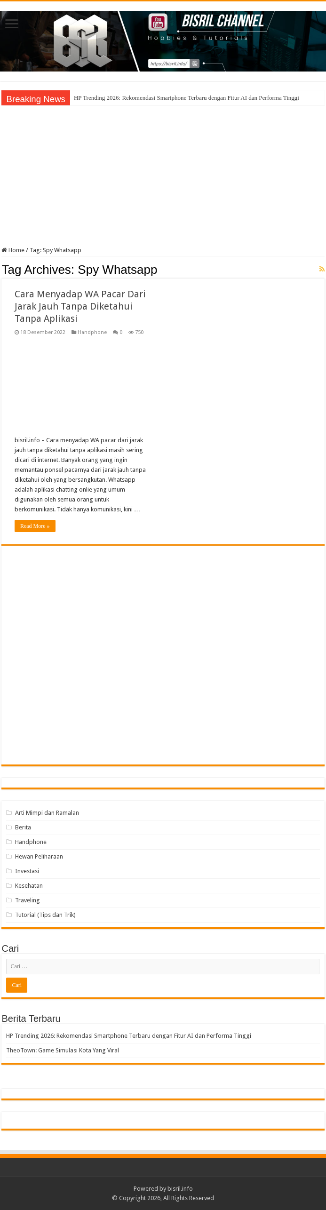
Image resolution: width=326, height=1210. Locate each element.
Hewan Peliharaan (39, 856)
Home (12, 250)
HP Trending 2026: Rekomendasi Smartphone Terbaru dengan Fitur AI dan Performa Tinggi (186, 97)
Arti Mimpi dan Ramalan (47, 812)
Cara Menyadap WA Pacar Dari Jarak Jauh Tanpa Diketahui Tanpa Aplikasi (80, 306)
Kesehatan (29, 885)
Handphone (92, 332)
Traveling (27, 900)
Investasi (27, 871)
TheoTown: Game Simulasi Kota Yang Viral (62, 1050)
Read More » (35, 526)
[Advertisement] (163, 176)
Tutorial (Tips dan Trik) (45, 914)
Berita (23, 827)
